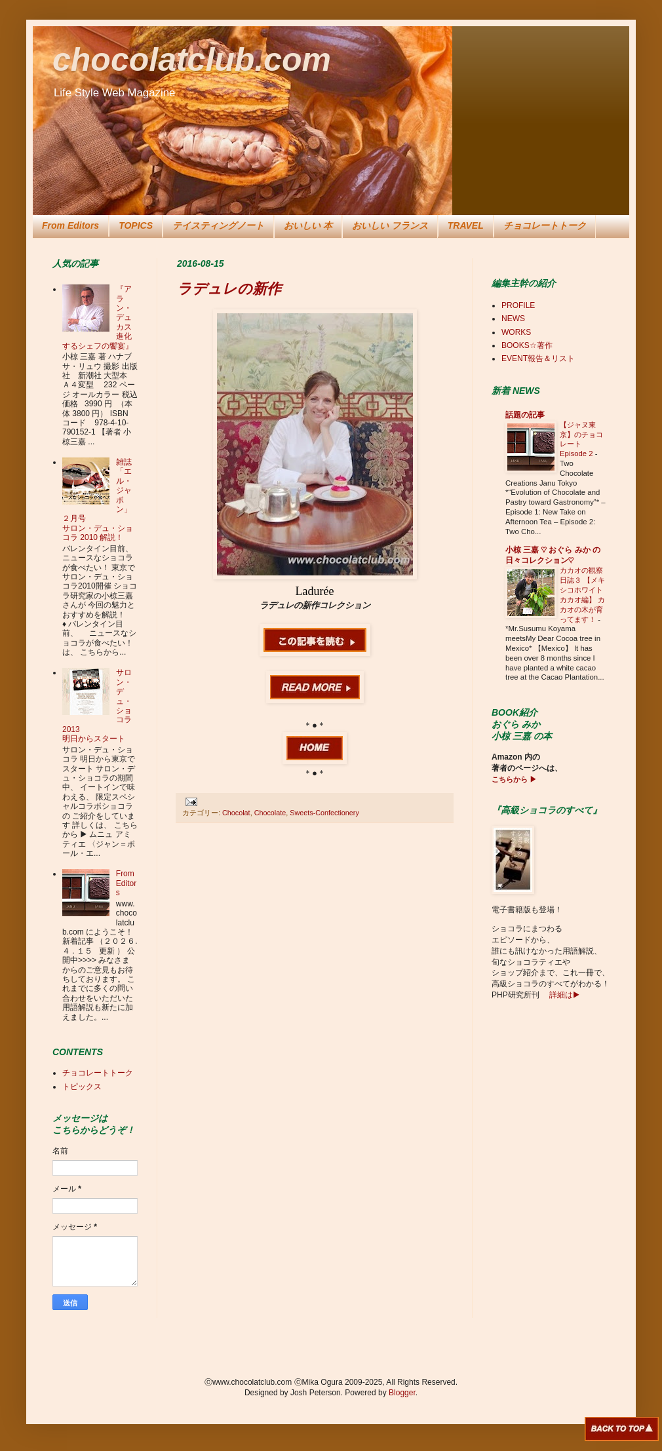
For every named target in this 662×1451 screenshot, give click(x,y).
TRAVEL (466, 225)
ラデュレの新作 (229, 289)
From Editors (70, 225)
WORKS (516, 332)
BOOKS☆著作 (527, 345)
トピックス (82, 1086)
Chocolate (270, 813)
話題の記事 (525, 414)
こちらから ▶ (514, 779)
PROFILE (518, 305)
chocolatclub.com (191, 59)
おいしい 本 (308, 225)
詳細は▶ (563, 994)
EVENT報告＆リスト (538, 358)
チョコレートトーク (544, 225)
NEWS (513, 318)
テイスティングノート (218, 225)
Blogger (402, 1392)
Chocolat (236, 813)
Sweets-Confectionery (324, 813)
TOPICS (136, 225)
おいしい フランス (390, 225)
